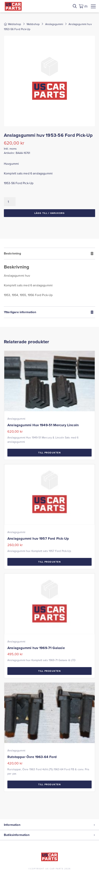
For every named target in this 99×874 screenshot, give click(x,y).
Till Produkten (49, 452)
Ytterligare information (20, 312)
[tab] (49, 277)
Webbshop (33, 24)
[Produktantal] (10, 201)
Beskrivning (12, 253)
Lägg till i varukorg (49, 213)
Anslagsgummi (54, 24)
